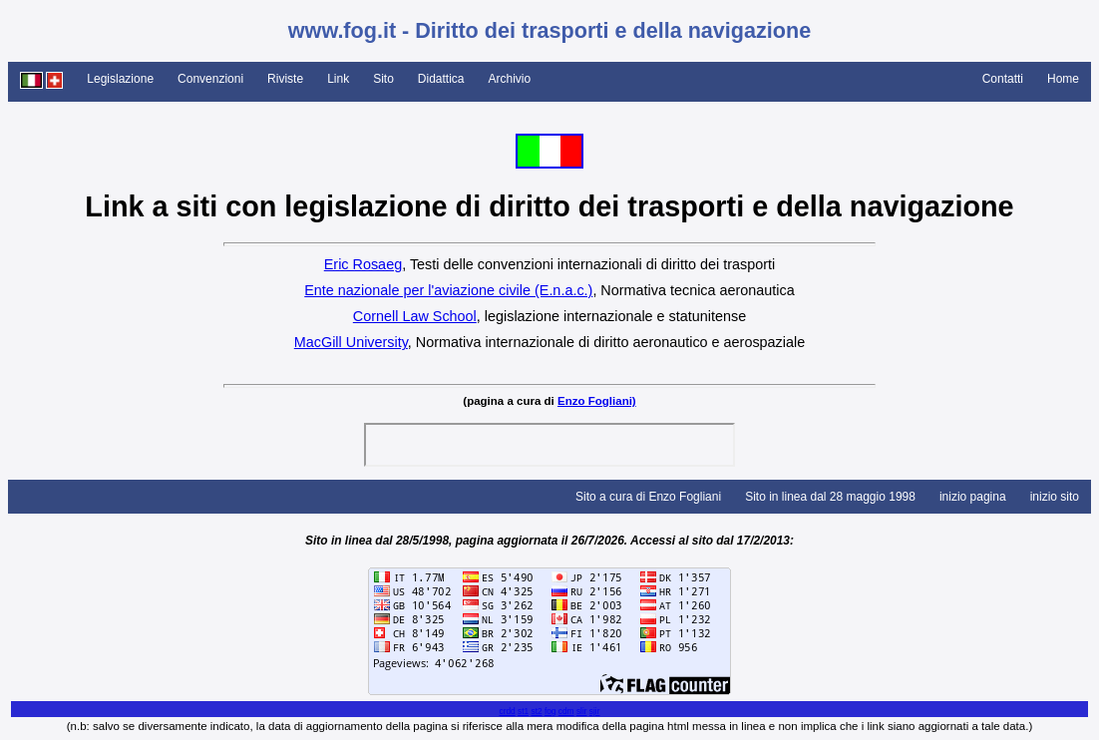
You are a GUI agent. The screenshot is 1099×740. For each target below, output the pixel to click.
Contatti (1002, 79)
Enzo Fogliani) (596, 401)
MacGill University (351, 342)
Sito (383, 79)
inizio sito (1054, 497)
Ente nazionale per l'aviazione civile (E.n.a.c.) (448, 290)
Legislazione (120, 79)
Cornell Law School (415, 316)
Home (1063, 79)
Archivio (510, 79)
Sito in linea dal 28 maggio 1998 (830, 497)
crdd (507, 711)
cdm (566, 711)
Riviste (285, 79)
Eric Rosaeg (363, 264)
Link (338, 79)
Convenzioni (210, 79)
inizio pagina (972, 497)
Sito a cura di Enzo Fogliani (648, 497)
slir (581, 711)
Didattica (441, 79)
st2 (536, 711)
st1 (523, 711)
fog (550, 711)
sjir (594, 711)
